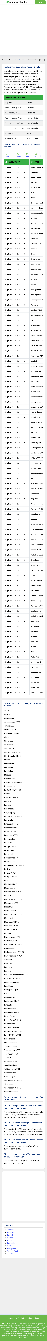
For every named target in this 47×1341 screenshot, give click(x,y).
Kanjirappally (36, 601)
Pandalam (35, 494)
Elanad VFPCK (36, 550)
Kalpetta (34, 499)
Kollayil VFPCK (36, 438)
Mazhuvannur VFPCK (39, 274)
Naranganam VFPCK (38, 300)
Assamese (11, 1230)
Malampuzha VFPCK (38, 448)
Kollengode (35, 325)
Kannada (11, 1243)
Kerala (22, 60)
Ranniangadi (36, 443)
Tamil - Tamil (12, 1251)
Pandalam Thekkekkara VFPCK (17, 974)
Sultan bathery (37, 596)
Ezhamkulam (36, 244)
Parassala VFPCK (37, 606)
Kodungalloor (36, 295)
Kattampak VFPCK (38, 356)
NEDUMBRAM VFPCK (38, 371)
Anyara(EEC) (35, 687)
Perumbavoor (36, 177)
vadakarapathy (37, 167)
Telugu (10, 1254)
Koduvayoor (35, 218)
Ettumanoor (36, 259)
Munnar (34, 519)
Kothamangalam (37, 213)
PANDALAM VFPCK (37, 351)
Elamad (34, 636)
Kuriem (33, 647)
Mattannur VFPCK (38, 453)
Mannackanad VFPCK (13, 899)
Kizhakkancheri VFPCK (13, 831)
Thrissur (34, 279)
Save (19, 155)
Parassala (34, 182)
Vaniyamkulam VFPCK (13, 1080)
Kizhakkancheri (37, 616)
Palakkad (34, 239)
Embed (38, 155)
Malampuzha (36, 672)
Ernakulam (35, 677)
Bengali (10, 1232)
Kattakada (35, 381)
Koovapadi (35, 626)
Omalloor (34, 575)
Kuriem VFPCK (36, 392)
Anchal (33, 284)
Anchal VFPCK (36, 468)
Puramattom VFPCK (38, 432)
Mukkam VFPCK (37, 585)
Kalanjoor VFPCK (37, 514)
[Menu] (3, 2)
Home (4, 60)
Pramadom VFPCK (38, 463)
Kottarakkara (36, 264)
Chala (33, 254)
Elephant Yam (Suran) (13, 167)
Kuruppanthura (37, 208)
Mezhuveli (35, 621)
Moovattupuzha (37, 269)
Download (9, 155)
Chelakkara (35, 417)
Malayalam (11, 1248)
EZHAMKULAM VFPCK (39, 346)
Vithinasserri (36, 662)
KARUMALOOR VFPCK (39, 489)
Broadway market (38, 203)
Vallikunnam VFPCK (38, 386)
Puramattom (36, 667)
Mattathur (35, 682)
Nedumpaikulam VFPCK (14, 952)
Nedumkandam (37, 540)
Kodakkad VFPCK (37, 580)
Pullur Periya (36, 657)
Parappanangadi (37, 320)
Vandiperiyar (36, 402)
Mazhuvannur (36, 611)
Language (39, 2)
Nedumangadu (37, 478)
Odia (9, 1246)
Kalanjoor (34, 631)
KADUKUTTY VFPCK (38, 458)
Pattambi (34, 305)
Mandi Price (13, 60)
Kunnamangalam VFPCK (14, 865)
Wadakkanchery (37, 483)
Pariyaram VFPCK (37, 509)
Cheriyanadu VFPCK (38, 529)
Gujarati (10, 1238)
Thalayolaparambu (38, 290)
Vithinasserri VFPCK (38, 545)
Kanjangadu (35, 228)
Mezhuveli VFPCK (37, 335)
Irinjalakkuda (36, 330)
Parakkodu (35, 591)
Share (28, 155)
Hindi (9, 1240)
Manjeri (34, 361)
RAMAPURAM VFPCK (38, 473)
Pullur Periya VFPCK (38, 341)
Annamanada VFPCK (39, 504)
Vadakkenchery (37, 233)
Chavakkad (35, 249)
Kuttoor (34, 193)
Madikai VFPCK (36, 310)
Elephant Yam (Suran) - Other (16, 172)
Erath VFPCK (35, 188)
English (10, 1235)
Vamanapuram (37, 693)
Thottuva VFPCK (37, 565)
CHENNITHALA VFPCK (39, 366)
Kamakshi (35, 642)
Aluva (33, 198)
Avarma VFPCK (36, 422)
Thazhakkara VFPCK (38, 524)
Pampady (34, 172)
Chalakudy (35, 560)
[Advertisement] (23, 31)
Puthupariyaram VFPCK (14, 1031)
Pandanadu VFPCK (38, 397)
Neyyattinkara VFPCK (13, 956)
